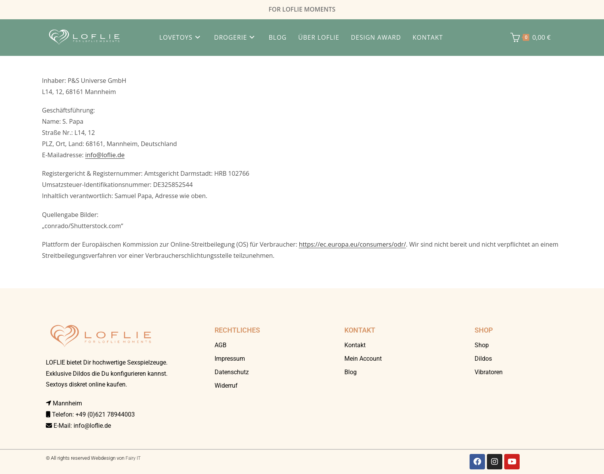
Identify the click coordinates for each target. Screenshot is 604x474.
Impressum (230, 358)
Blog (350, 372)
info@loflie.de (104, 155)
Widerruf (226, 385)
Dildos (483, 358)
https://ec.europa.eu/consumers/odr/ (352, 244)
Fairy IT (133, 458)
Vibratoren (489, 372)
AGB (220, 345)
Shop (482, 345)
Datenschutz (232, 372)
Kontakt (355, 345)
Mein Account (363, 358)
